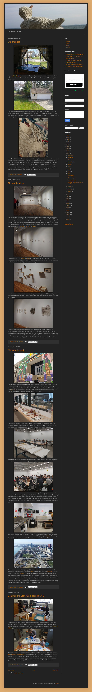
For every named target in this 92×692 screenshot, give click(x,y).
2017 (67, 194)
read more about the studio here (16, 654)
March (69, 186)
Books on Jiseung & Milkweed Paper (75, 54)
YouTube (68, 47)
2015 (67, 198)
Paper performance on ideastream (74, 60)
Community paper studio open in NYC (26, 596)
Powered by (74, 90)
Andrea (48, 536)
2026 (67, 135)
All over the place (16, 183)
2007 (67, 217)
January (70, 191)
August (70, 164)
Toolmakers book (70, 58)
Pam (23, 258)
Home (33, 670)
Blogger (57, 683)
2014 (67, 201)
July (69, 166)
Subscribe (74, 85)
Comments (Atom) (18, 673)
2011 (67, 207)
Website (68, 41)
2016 (67, 196)
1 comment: (19, 174)
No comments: (20, 341)
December (70, 155)
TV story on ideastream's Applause (74, 64)
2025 (67, 137)
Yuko (28, 258)
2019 (67, 151)
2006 (67, 219)
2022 (67, 144)
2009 (67, 212)
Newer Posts (11, 670)
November (70, 157)
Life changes (14, 42)
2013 (67, 203)
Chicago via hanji (16, 350)
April (69, 173)
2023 (67, 142)
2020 (67, 148)
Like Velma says (16, 76)
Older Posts (55, 670)
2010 (67, 210)
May (69, 171)
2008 (67, 214)
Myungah (49, 571)
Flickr (67, 43)
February (70, 189)
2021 (67, 146)
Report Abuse (69, 224)
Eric (32, 571)
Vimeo (67, 45)
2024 (67, 139)
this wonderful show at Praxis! (28, 226)
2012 (67, 205)
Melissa (22, 573)
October (70, 159)
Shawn (13, 389)
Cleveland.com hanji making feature (74, 66)
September (70, 162)
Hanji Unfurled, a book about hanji (74, 56)
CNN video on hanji (71, 62)
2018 (67, 153)
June (69, 169)
